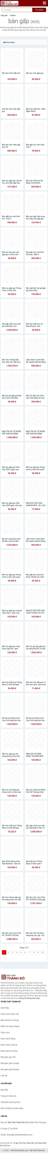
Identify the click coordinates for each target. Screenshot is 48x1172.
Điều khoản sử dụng (10, 1020)
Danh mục (5, 1032)
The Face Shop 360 (26, 1143)
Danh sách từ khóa (9, 1051)
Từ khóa (12, 15)
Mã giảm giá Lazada (10, 1063)
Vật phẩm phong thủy (10, 1102)
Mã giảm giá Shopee (10, 1069)
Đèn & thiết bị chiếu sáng (12, 1108)
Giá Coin (6, 1146)
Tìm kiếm (39, 10)
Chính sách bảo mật (10, 1014)
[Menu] (44, 3)
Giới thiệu (5, 1008)
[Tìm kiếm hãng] (17, 10)
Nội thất (4, 1090)
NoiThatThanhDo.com (19, 1150)
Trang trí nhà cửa (8, 1096)
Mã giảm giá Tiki (8, 1057)
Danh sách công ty (9, 1045)
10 (42, 952)
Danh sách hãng (8, 1038)
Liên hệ (4, 1075)
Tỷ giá (15, 1143)
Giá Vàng (38, 1143)
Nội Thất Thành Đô (37, 1150)
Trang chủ (4, 15)
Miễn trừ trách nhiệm (10, 1026)
